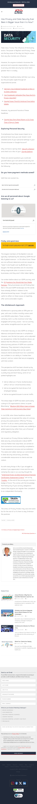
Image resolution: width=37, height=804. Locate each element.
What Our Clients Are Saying (23, 641)
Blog (26, 764)
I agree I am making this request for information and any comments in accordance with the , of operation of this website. (16, 748)
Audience (21, 764)
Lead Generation (6, 712)
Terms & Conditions (14, 766)
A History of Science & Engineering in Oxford (13, 529)
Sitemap (18, 771)
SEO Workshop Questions (28, 533)
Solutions (9, 764)
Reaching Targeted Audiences (10, 714)
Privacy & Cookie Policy (26, 766)
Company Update (21, 28)
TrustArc (4, 480)
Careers (6, 766)
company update (10, 520)
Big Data (16, 28)
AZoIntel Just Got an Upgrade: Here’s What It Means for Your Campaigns (23, 612)
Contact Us (31, 764)
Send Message (18, 753)
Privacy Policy (15, 733)
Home (3, 764)
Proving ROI (5, 721)
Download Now (18, 5)
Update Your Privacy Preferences (18, 775)
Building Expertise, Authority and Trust (13, 719)
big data (3, 520)
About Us (15, 764)
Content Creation (7, 716)
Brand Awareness (7, 710)
